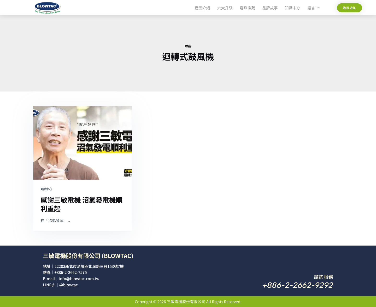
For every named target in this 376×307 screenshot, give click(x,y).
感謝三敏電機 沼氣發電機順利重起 (82, 204)
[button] (313, 7)
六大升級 (225, 8)
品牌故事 (270, 8)
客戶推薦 (247, 8)
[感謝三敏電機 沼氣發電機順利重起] (82, 143)
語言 (313, 8)
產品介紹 (202, 8)
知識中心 (292, 8)
